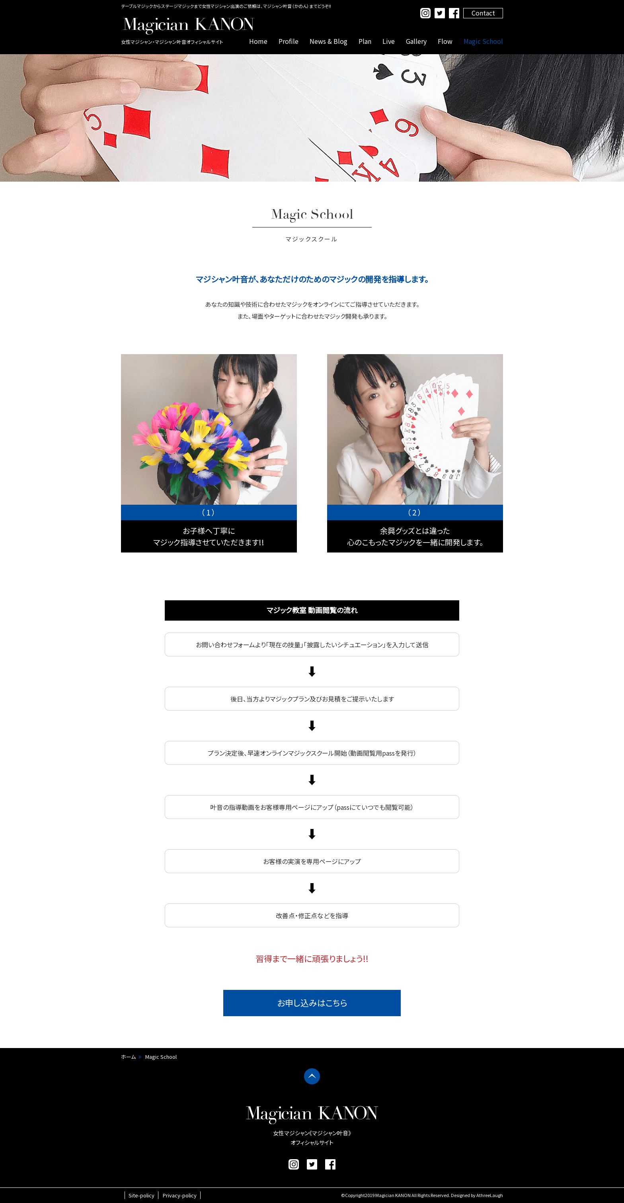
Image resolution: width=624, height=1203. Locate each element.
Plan (365, 41)
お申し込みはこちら (312, 1003)
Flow (445, 41)
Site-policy (141, 1195)
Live (388, 41)
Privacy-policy (180, 1195)
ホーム (128, 1056)
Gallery (416, 41)
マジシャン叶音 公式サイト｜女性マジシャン (188, 26)
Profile (288, 41)
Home (258, 41)
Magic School (483, 41)
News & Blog (328, 41)
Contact (483, 13)
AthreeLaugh (489, 1195)
